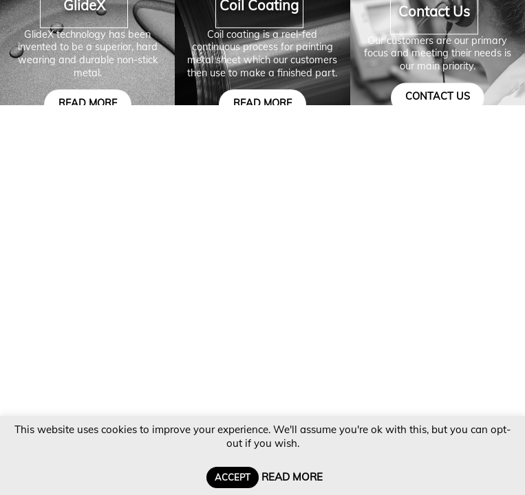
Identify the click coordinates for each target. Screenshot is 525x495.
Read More (292, 476)
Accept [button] (232, 477)
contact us (437, 96)
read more (87, 103)
